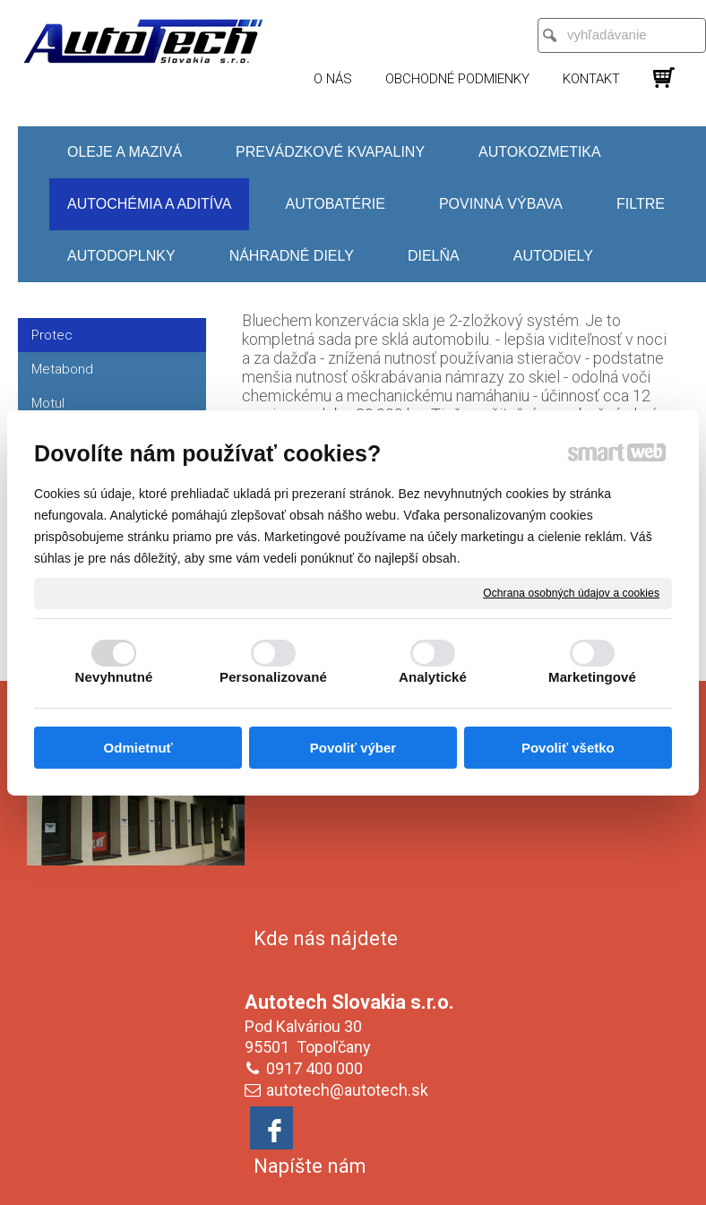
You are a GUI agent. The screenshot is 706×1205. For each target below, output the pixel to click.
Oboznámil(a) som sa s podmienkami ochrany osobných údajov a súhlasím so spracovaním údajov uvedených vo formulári (580, 1041)
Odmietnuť (138, 747)
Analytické (433, 676)
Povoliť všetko (568, 747)
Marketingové (592, 676)
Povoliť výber (353, 747)
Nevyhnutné (114, 676)
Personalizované (273, 676)
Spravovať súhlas (353, 1181)
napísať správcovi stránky (378, 1166)
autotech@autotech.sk (351, 883)
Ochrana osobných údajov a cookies (571, 592)
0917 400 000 (318, 861)
